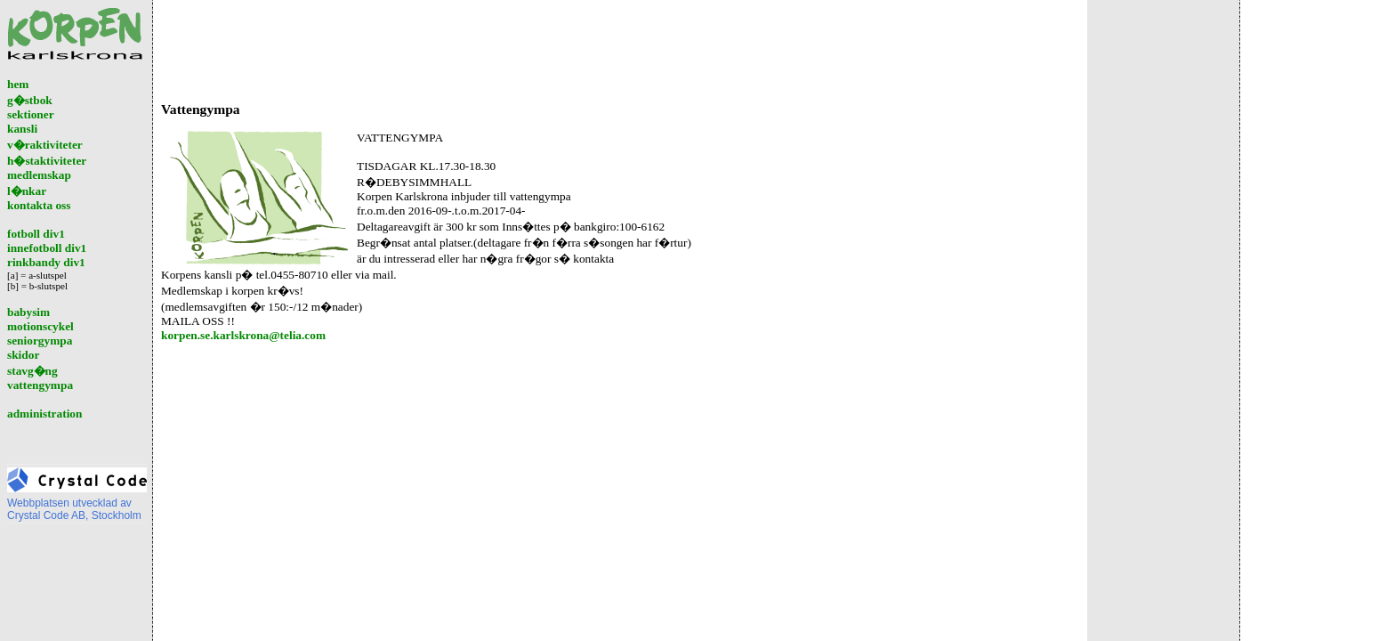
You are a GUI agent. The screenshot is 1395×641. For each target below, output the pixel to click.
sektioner (30, 114)
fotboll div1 (36, 233)
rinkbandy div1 (46, 262)
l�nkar (26, 191)
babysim (28, 312)
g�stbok (29, 100)
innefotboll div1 (46, 248)
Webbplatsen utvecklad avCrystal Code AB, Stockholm (77, 504)
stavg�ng (32, 370)
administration (44, 413)
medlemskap (39, 175)
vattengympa (40, 385)
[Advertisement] (485, 47)
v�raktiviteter (45, 144)
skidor (23, 354)
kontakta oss (38, 205)
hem (17, 84)
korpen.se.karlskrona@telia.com (243, 335)
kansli (22, 128)
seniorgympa (39, 340)
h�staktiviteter (46, 160)
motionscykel (40, 326)
